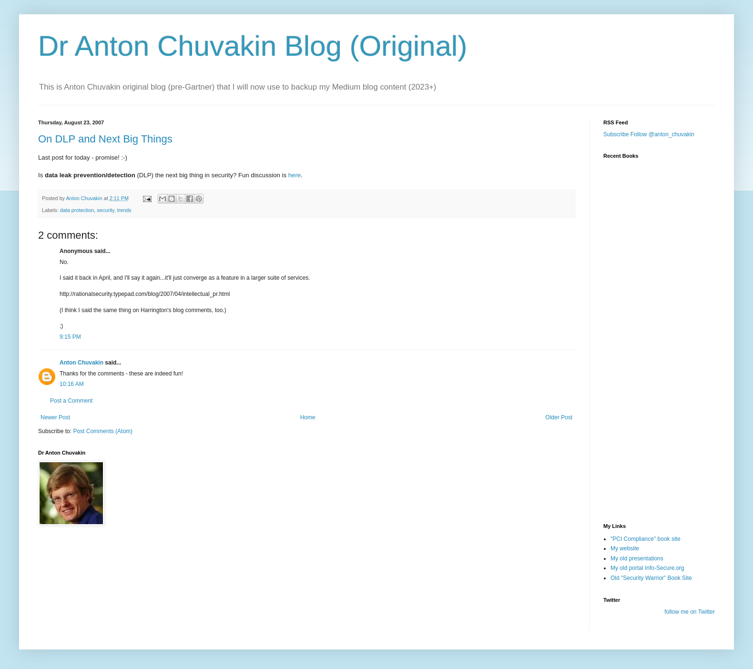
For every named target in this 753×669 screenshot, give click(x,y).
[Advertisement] (651, 459)
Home (307, 417)
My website (625, 548)
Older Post (558, 417)
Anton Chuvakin (81, 362)
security (105, 210)
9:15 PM (70, 337)
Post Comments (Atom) (102, 431)
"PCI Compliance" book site (646, 539)
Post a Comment (71, 400)
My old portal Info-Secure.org (647, 568)
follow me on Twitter (689, 611)
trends (124, 210)
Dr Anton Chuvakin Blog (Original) (252, 46)
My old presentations (637, 558)
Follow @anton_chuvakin (662, 134)
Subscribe (616, 134)
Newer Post (55, 417)
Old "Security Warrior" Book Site (651, 578)
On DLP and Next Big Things (105, 139)
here (294, 175)
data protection (77, 210)
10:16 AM (72, 384)
